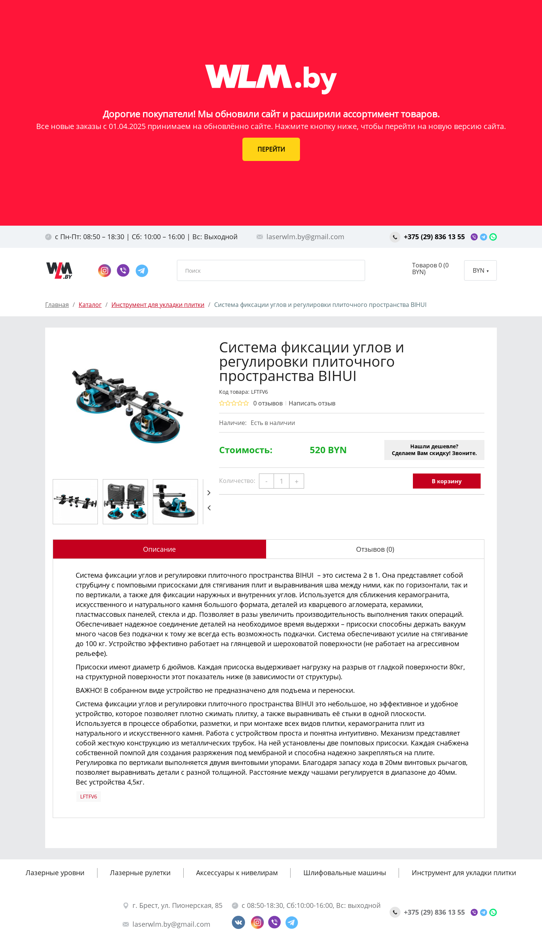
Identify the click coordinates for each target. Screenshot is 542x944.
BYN (481, 270)
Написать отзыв (312, 403)
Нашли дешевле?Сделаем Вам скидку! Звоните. (434, 450)
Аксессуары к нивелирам (237, 872)
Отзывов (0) (375, 549)
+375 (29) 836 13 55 (428, 236)
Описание (159, 549)
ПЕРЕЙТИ (271, 149)
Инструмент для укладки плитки (464, 872)
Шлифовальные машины (344, 872)
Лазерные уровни (55, 872)
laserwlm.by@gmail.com (300, 236)
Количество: (237, 481)
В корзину (447, 481)
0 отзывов (268, 403)
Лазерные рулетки (140, 872)
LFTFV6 (88, 796)
